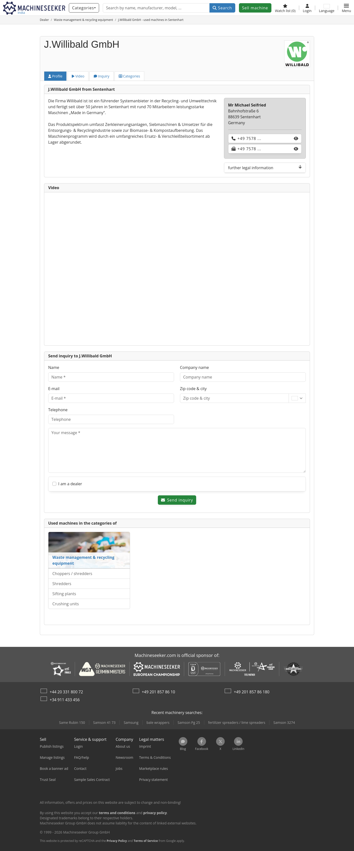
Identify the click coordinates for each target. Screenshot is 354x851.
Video (78, 76)
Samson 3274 (284, 722)
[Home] (44, 20)
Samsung (131, 722)
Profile (55, 76)
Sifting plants (64, 593)
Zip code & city (193, 388)
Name (53, 367)
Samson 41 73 (104, 722)
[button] (346, 8)
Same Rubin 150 (72, 722)
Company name (194, 367)
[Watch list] (285, 8)
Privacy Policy (117, 841)
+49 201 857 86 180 (251, 692)
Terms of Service (146, 841)
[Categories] (84, 8)
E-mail (53, 388)
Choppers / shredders (72, 573)
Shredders (61, 583)
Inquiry (101, 76)
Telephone (58, 409)
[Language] (326, 8)
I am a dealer (70, 483)
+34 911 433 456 (65, 699)
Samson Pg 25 (188, 722)
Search (222, 8)
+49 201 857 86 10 (158, 692)
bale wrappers (158, 722)
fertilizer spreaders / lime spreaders (236, 722)
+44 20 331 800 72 (66, 692)
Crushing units (65, 604)
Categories (129, 76)
